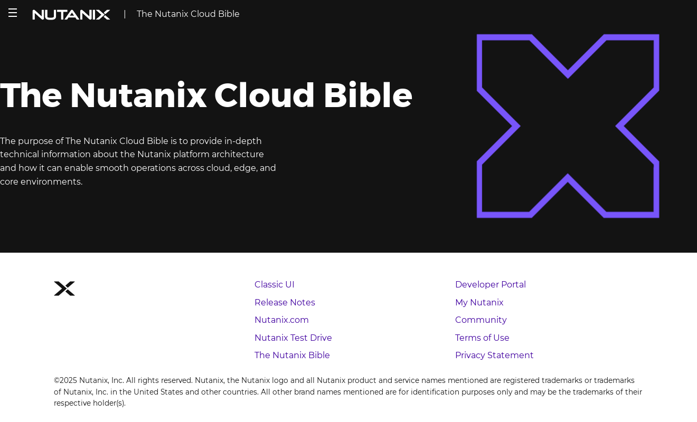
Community (481, 320)
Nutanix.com (282, 320)
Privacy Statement (494, 355)
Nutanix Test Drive (293, 338)
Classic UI (275, 285)
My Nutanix (479, 303)
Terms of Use (482, 338)
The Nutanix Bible (292, 355)
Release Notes (285, 303)
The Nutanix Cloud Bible (188, 14)
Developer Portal (490, 285)
